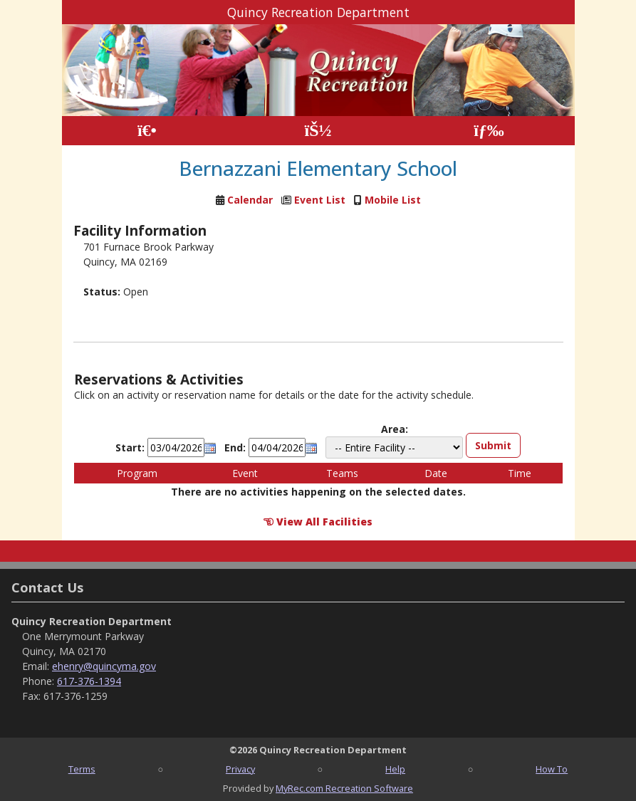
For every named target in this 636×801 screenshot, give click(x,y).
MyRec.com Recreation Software (344, 788)
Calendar (250, 199)
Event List (319, 199)
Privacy (240, 769)
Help (395, 769)
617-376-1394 (89, 681)
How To (552, 769)
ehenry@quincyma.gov (104, 666)
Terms (81, 769)
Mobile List (393, 199)
